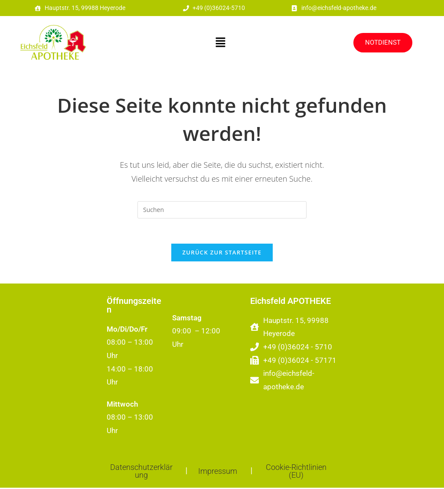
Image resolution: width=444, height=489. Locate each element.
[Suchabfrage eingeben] (222, 209)
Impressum (217, 472)
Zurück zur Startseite (222, 254)
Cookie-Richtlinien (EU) (296, 472)
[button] (220, 43)
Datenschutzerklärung (141, 472)
